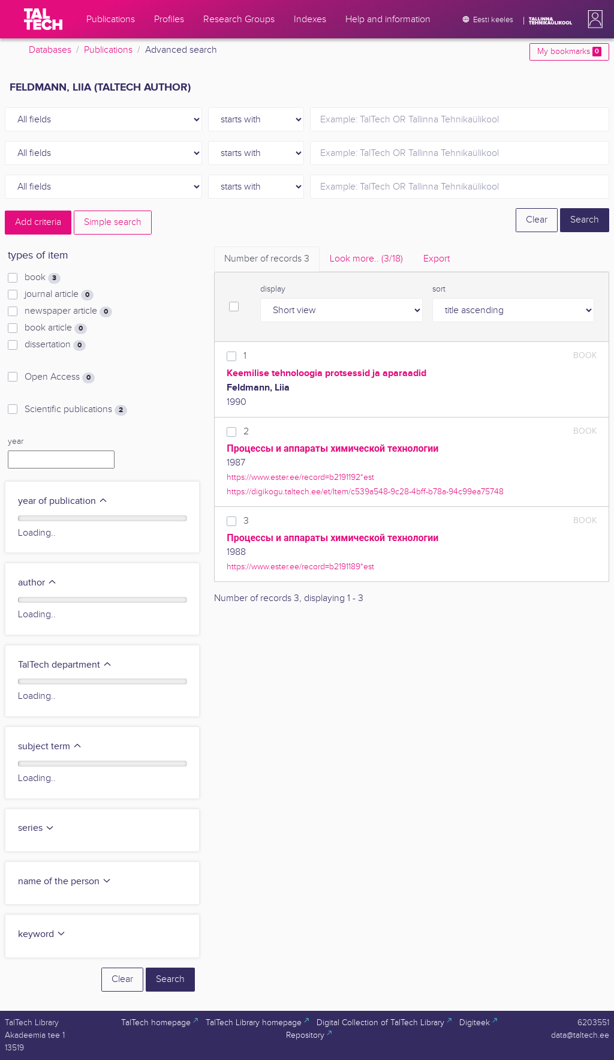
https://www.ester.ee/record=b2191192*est (300, 477)
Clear (536, 220)
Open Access (60, 377)
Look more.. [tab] (366, 259)
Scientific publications (76, 410)
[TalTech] (43, 19)
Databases (50, 50)
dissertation (55, 345)
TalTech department (65, 665)
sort (439, 289)
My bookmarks (569, 51)
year (15, 441)
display (272, 289)
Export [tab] (436, 259)
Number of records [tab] (266, 259)
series (36, 828)
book (43, 278)
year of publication (63, 501)
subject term (50, 746)
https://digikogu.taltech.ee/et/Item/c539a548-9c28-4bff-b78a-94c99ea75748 (365, 492)
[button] (593, 19)
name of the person (65, 881)
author (37, 582)
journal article (59, 295)
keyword (42, 934)
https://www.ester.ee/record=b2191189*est (300, 566)
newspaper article (68, 311)
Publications (108, 50)
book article (56, 328)
